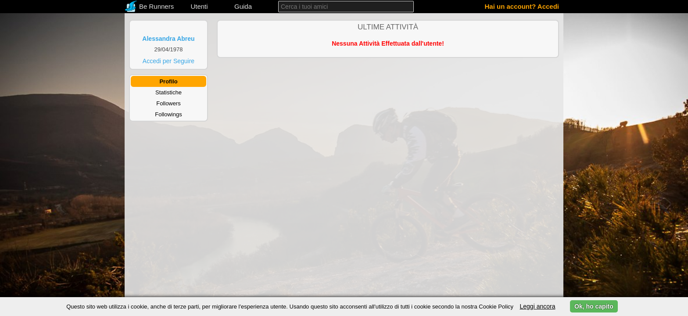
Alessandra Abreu (168, 38)
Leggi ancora (537, 306)
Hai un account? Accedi (522, 6)
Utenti (199, 6)
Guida (243, 6)
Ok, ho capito (593, 306)
